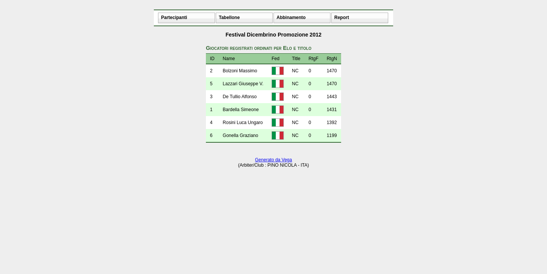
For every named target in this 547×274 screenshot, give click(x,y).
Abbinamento (291, 17)
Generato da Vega (273, 159)
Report (341, 17)
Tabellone (229, 17)
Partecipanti (174, 17)
